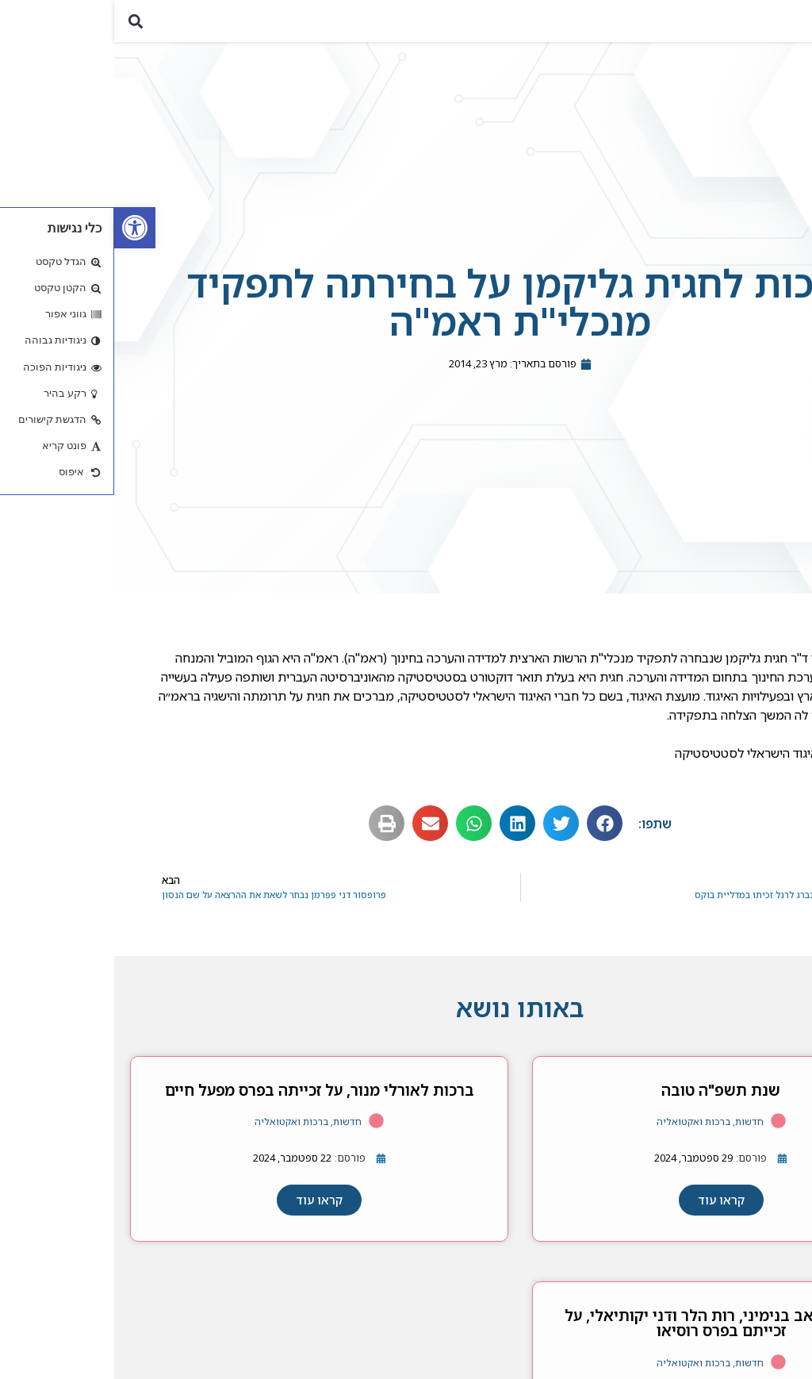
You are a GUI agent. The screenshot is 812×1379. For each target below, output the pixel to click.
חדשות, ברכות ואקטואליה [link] (595, 1132)
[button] (791, 26)
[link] (20, 227)
